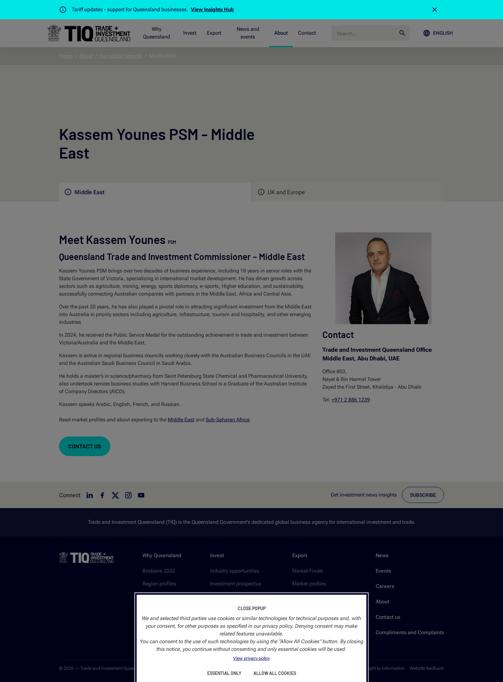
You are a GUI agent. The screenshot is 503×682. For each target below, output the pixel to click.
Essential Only (224, 673)
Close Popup (252, 608)
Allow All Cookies (274, 673)
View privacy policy (251, 658)
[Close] (434, 9)
